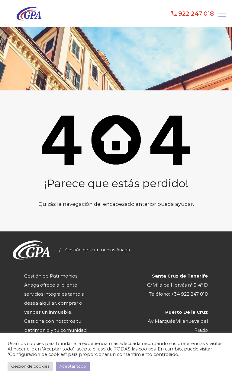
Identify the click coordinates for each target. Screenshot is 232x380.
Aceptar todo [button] (73, 366)
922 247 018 (196, 13)
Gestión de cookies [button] (30, 366)
